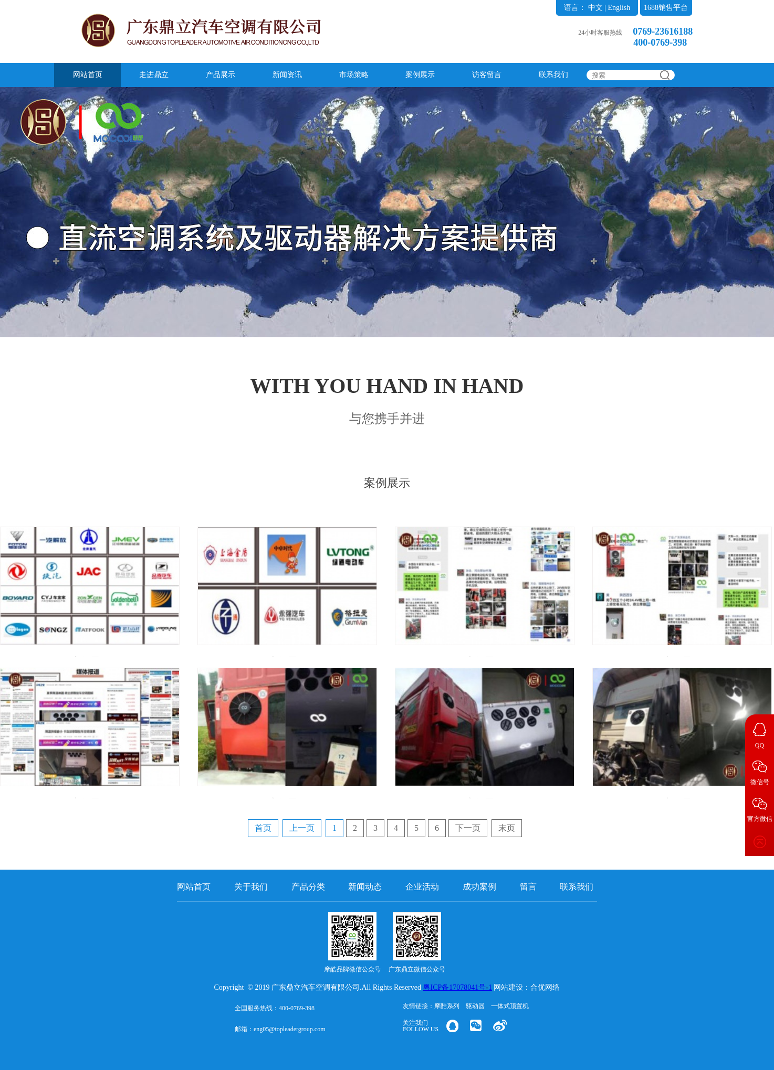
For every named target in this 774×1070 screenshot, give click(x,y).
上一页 (302, 827)
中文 (595, 8)
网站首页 (87, 75)
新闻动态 (365, 886)
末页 (506, 827)
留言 (528, 886)
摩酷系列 (446, 1006)
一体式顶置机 (510, 1006)
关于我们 (251, 886)
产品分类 (308, 886)
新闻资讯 (287, 75)
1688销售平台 (666, 8)
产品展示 (220, 75)
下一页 (467, 827)
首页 (263, 827)
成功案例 (479, 886)
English (619, 8)
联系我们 (553, 75)
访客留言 (486, 75)
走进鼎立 (154, 75)
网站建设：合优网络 (527, 987)
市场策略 (354, 75)
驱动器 (475, 1006)
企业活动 (422, 886)
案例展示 (420, 75)
